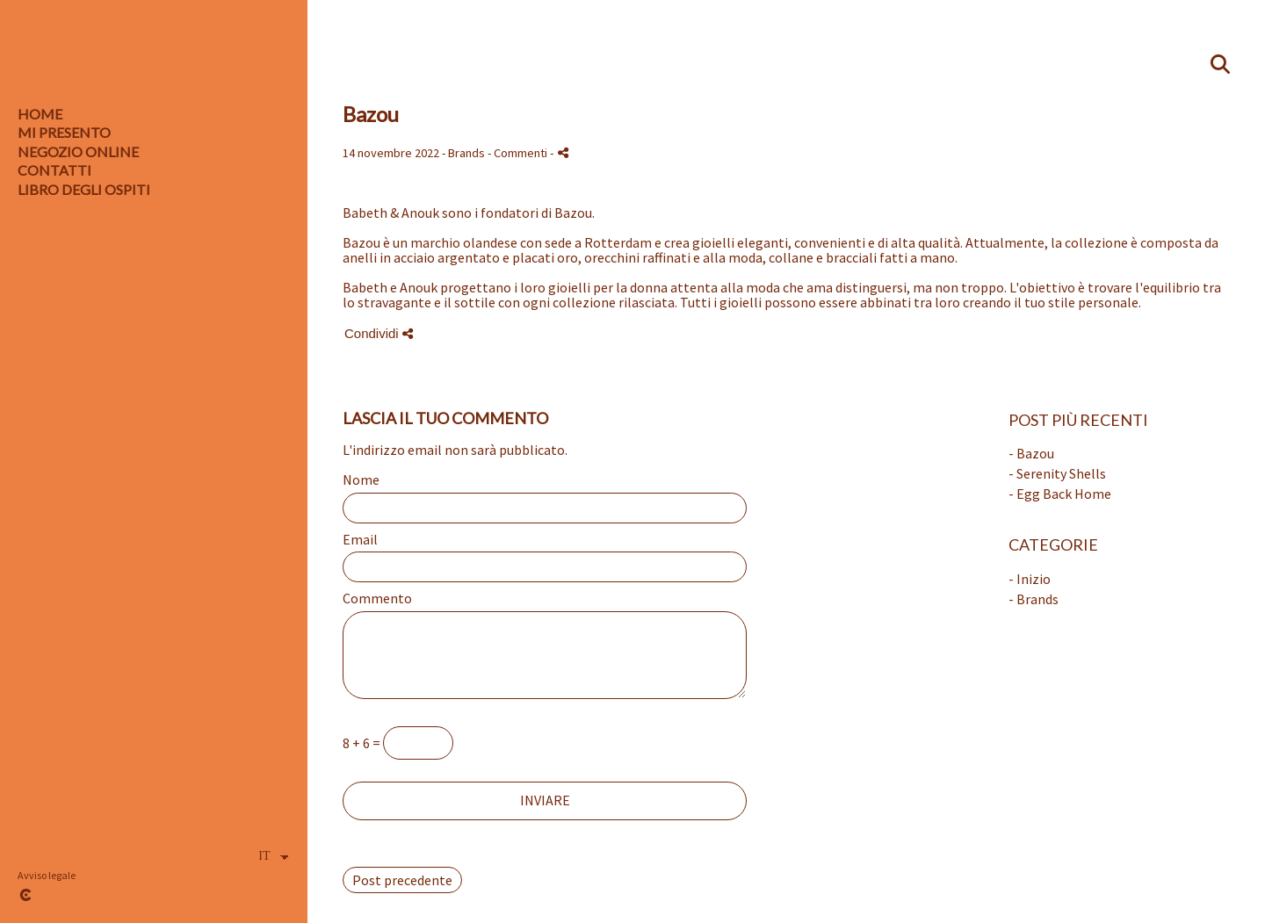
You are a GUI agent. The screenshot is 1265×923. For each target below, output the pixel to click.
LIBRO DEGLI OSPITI (84, 189)
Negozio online (78, 151)
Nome (361, 480)
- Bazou (1031, 453)
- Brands (1033, 599)
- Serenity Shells (1057, 473)
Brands (466, 153)
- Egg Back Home (1059, 493)
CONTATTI (54, 170)
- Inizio (1029, 579)
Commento (377, 599)
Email (360, 540)
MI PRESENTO (64, 132)
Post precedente (402, 880)
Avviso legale (47, 875)
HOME (40, 113)
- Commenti (519, 153)
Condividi (378, 333)
